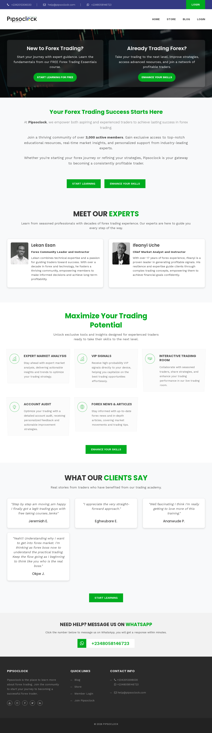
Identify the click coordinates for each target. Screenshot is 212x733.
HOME (156, 19)
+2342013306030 (19, 4)
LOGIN (201, 19)
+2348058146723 (99, 4)
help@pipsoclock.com (59, 4)
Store (78, 686)
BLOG (186, 19)
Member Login (83, 693)
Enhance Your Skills (157, 77)
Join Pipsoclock (84, 700)
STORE (171, 19)
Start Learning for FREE (55, 77)
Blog (77, 679)
